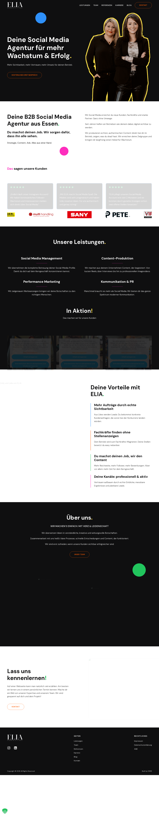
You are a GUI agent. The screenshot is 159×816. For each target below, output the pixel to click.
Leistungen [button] (84, 5)
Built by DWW (147, 771)
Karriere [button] (119, 5)
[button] (8, 748)
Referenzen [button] (106, 5)
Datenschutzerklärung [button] (143, 745)
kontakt (143, 5)
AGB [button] (135, 749)
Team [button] (95, 5)
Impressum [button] (138, 741)
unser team (79, 554)
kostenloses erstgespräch (24, 75)
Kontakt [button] (77, 760)
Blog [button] (129, 5)
